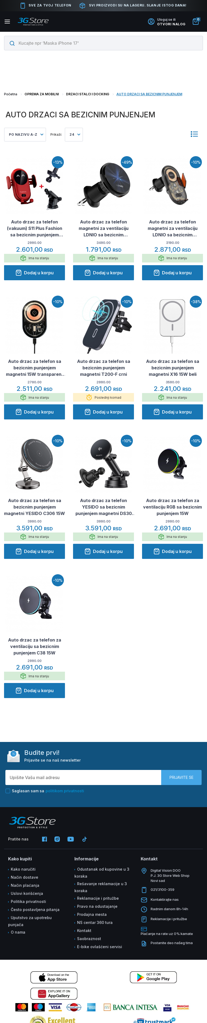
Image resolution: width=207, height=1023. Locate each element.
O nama (18, 932)
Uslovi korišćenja (27, 893)
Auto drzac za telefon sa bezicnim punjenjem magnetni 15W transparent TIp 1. (34, 368)
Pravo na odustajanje (97, 906)
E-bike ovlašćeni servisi (99, 946)
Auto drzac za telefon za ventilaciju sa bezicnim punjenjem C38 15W (34, 646)
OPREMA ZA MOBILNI (42, 94)
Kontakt (84, 930)
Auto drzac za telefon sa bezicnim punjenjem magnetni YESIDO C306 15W (34, 507)
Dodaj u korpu (34, 272)
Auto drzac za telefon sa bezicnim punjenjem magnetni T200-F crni (103, 368)
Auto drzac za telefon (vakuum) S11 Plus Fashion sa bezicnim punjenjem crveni (34, 228)
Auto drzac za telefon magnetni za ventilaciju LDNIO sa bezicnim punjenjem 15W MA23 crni (103, 228)
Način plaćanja (25, 885)
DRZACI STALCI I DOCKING (87, 94)
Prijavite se (182, 777)
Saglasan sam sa (44, 791)
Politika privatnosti (28, 901)
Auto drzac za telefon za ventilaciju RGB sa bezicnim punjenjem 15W (172, 507)
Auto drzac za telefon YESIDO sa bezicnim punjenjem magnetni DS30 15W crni (103, 507)
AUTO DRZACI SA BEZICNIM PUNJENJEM (149, 94)
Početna (10, 94)
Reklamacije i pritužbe (98, 898)
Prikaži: (56, 134)
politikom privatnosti (65, 791)
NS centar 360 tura (95, 922)
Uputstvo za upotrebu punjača (30, 921)
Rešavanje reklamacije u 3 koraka (100, 887)
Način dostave (24, 877)
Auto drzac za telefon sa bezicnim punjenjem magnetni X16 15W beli (172, 368)
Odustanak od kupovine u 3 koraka (101, 872)
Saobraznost (89, 938)
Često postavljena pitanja (35, 909)
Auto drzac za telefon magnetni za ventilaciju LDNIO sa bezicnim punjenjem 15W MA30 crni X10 (172, 228)
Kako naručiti (23, 869)
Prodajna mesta (92, 914)
